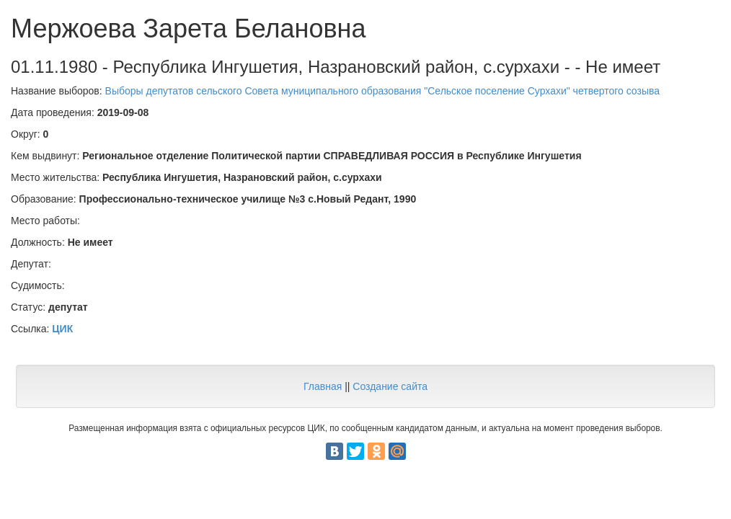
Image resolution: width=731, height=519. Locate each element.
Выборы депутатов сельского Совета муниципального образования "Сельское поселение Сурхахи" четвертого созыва (382, 91)
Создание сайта (390, 386)
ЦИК (62, 328)
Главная (323, 386)
